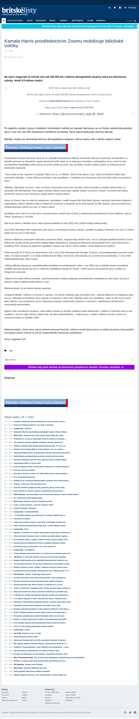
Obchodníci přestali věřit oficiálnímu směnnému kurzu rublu (37, 605)
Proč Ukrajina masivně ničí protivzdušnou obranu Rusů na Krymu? (40, 623)
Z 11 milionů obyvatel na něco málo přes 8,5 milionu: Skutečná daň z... (41, 599)
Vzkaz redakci (70, 695)
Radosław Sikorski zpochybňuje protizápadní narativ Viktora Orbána (40, 432)
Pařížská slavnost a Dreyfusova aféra (37, 501)
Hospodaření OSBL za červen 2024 (27, 463)
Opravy (47, 698)
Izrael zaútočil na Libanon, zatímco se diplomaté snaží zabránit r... (39, 491)
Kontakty (48, 695)
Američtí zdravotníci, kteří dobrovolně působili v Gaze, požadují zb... (40, 578)
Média (24, 698)
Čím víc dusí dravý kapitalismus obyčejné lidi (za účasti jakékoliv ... (60, 658)
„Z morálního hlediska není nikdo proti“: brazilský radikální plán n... (40, 515)
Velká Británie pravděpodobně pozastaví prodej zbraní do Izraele (39, 456)
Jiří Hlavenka (19, 664)
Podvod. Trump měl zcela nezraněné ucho (30, 484)
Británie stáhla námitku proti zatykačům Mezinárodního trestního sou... (41, 560)
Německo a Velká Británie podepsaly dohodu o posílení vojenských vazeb (42, 602)
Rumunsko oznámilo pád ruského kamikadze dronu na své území (39, 616)
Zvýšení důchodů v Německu (25, 508)
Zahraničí (5, 692)
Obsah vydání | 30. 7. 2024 (19, 417)
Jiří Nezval (18, 557)
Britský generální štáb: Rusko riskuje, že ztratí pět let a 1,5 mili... (38, 585)
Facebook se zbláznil (22, 519)
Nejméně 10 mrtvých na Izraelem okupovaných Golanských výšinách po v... (43, 533)
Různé (24, 700)
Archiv (30, 21)
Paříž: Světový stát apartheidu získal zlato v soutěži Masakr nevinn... (40, 526)
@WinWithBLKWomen (61, 101)
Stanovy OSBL (70, 692)
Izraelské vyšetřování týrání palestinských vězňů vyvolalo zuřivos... (40, 421)
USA (10, 351)
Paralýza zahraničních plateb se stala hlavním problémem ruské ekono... (42, 609)
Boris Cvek (18, 435)
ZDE (23, 339)
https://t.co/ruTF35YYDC (82, 107)
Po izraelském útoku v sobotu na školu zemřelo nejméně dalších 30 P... (41, 540)
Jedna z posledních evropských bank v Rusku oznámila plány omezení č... (42, 588)
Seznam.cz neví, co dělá (31, 633)
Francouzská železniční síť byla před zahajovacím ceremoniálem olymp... (42, 564)
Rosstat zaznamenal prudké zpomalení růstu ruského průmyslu (38, 581)
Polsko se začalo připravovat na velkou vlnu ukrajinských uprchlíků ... (41, 619)
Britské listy (21, 11)
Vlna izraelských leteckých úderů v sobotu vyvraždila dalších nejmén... (41, 536)
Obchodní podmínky (52, 703)
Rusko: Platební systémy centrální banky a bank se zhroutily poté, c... (41, 612)
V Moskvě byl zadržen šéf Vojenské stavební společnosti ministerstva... (41, 595)
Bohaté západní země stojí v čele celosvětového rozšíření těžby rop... (40, 675)
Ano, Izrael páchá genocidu (24, 477)
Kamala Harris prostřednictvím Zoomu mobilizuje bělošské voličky (39, 543)
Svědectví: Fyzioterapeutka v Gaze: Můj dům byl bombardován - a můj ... (42, 647)
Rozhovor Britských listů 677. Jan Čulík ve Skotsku (33, 425)
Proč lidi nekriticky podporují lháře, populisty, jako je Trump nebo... (40, 488)
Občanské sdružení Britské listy (28, 712)
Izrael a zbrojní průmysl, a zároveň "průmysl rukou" (34, 505)
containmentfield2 (31, 512)
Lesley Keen (18, 429)
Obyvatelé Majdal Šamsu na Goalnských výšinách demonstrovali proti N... (42, 453)
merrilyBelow (29, 550)
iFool (26, 529)
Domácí (25, 692)
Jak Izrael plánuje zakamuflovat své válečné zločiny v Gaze (36, 651)
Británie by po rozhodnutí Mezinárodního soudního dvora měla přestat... (42, 481)
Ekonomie (5, 695)
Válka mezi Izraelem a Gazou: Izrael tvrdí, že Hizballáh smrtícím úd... (40, 522)
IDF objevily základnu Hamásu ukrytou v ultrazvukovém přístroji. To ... (41, 644)
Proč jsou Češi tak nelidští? (24, 470)
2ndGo (27, 630)
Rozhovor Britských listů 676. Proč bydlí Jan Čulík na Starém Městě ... (41, 460)
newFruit (27, 429)
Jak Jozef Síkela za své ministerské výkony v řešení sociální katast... (52, 494)
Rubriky (64, 21)
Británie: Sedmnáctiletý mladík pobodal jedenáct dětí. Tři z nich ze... (40, 446)
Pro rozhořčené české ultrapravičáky (28, 498)
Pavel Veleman (19, 494)
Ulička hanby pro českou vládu (26, 637)
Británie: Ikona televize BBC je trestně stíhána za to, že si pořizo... (39, 449)
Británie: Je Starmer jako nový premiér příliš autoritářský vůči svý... (40, 661)
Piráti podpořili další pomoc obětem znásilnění (32, 671)
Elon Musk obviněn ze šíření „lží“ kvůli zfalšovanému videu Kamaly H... (41, 474)
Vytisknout (11, 360)
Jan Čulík (17, 633)
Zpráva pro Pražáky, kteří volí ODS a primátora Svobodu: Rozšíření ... (40, 640)
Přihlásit (130, 8)
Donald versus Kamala (33, 664)
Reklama (48, 700)
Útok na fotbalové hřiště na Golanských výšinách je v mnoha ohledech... (42, 467)
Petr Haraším (19, 574)
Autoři (90, 21)
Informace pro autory (72, 698)
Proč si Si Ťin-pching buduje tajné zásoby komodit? (34, 626)
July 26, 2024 (94, 114)
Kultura (4, 698)
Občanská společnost (9, 700)
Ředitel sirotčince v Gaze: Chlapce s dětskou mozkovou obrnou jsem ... (41, 567)
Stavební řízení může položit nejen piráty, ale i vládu (43, 435)
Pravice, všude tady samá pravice (38, 574)
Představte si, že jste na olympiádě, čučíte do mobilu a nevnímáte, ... (40, 439)
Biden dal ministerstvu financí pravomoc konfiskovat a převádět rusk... (41, 592)
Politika (24, 695)
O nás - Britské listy (52, 692)
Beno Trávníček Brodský (23, 658)
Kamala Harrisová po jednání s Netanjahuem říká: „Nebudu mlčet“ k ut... (42, 571)
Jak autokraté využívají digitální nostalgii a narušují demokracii (38, 442)
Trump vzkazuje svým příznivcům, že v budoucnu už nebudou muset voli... (42, 553)
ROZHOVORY (41, 21)
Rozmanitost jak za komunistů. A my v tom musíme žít (35, 546)
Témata (53, 21)
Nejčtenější (78, 21)
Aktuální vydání (15, 21)
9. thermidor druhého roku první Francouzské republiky (44, 557)
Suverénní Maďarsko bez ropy (35, 668)
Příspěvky (101, 21)
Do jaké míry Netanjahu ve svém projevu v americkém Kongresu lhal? (41, 654)
